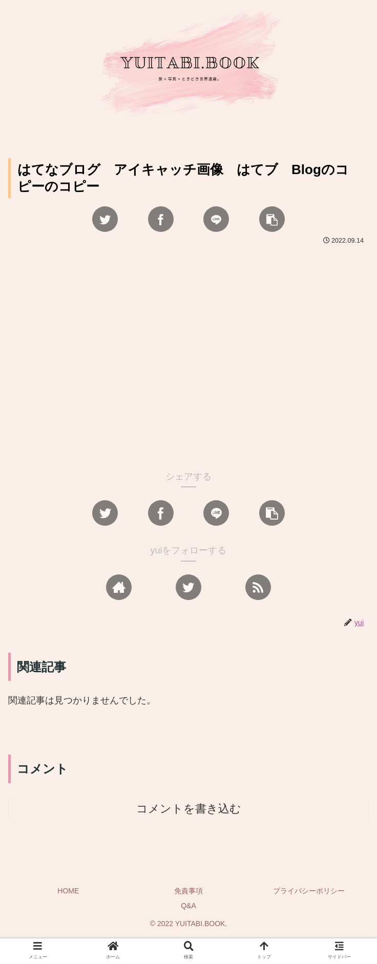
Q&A (188, 906)
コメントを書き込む (188, 808)
